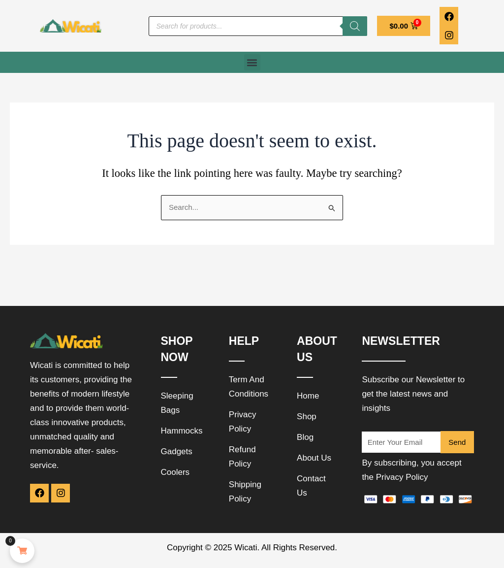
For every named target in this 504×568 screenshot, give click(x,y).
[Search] (355, 26)
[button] (252, 62)
